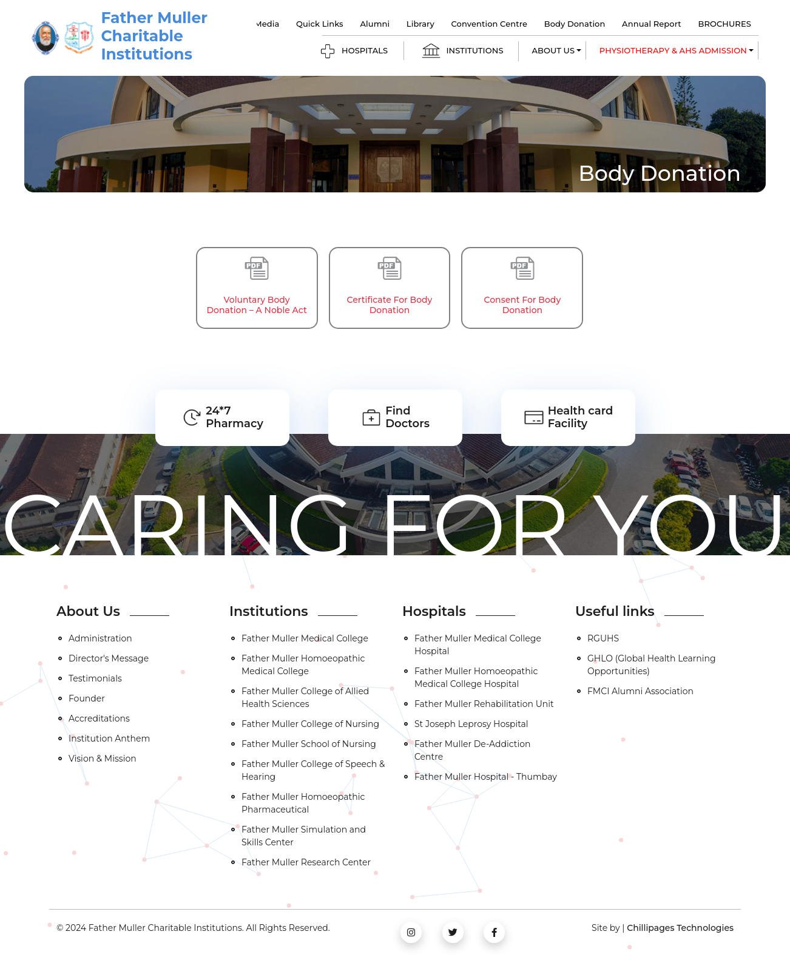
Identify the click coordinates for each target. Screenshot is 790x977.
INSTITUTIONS (462, 51)
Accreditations (99, 718)
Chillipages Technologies (680, 927)
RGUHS (603, 638)
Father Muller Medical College (304, 638)
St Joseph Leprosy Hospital (471, 723)
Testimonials (95, 678)
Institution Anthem (109, 738)
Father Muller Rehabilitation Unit (484, 703)
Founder (87, 698)
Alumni (375, 24)
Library (420, 24)
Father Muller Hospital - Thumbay (485, 776)
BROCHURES (724, 24)
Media (266, 24)
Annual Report (651, 24)
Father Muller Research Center (306, 862)
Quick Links (319, 24)
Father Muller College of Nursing (310, 723)
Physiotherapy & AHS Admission (673, 50)
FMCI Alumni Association (640, 691)
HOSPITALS (353, 51)
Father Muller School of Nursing (308, 744)
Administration (100, 638)
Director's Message (109, 658)
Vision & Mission (103, 758)
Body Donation (575, 24)
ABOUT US (553, 50)
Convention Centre (489, 24)
